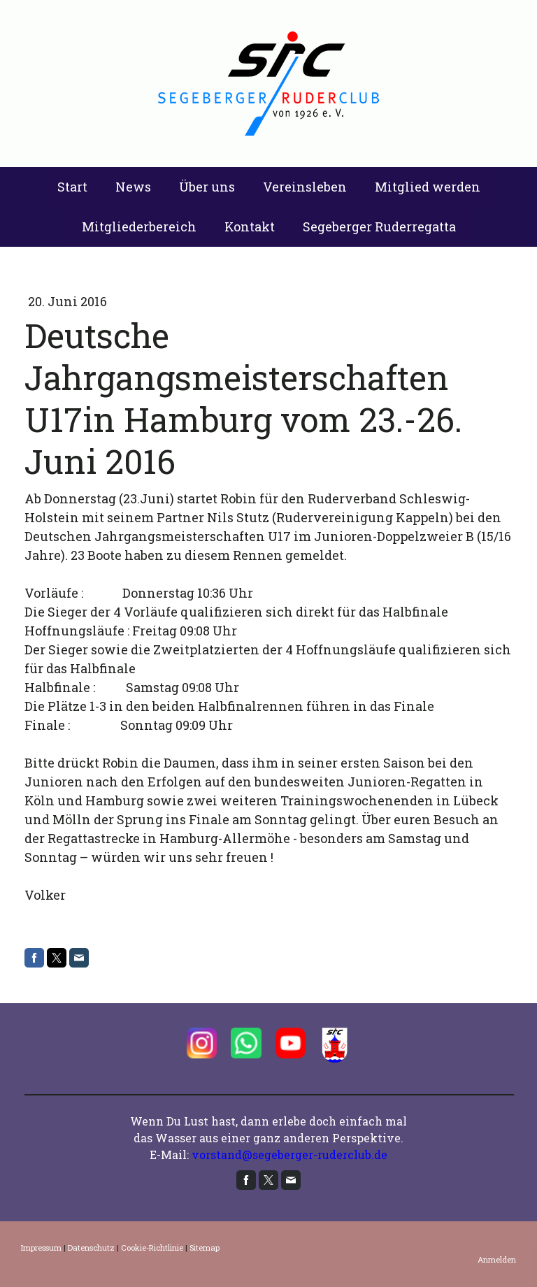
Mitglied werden (427, 186)
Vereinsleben (305, 186)
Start (72, 186)
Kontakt (249, 226)
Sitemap (204, 1247)
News (133, 186)
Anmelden (497, 1259)
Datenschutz (91, 1247)
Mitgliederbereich (139, 226)
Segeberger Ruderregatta (379, 226)
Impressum (41, 1247)
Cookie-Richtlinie (152, 1247)
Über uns (207, 186)
